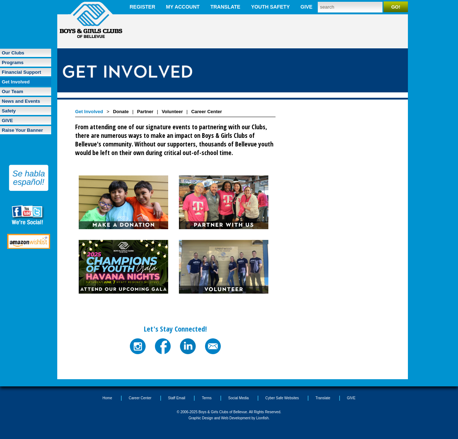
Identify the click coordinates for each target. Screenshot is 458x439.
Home (107, 398)
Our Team (12, 91)
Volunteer (172, 111)
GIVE (306, 7)
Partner (145, 111)
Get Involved (16, 82)
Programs (13, 62)
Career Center (206, 111)
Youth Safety (270, 7)
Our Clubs (13, 53)
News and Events (21, 101)
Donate (121, 111)
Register (142, 7)
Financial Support (21, 72)
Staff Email (176, 398)
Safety (9, 111)
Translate (225, 7)
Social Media (238, 398)
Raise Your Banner (22, 130)
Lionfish (262, 418)
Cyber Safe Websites (282, 398)
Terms (206, 398)
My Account (183, 7)
